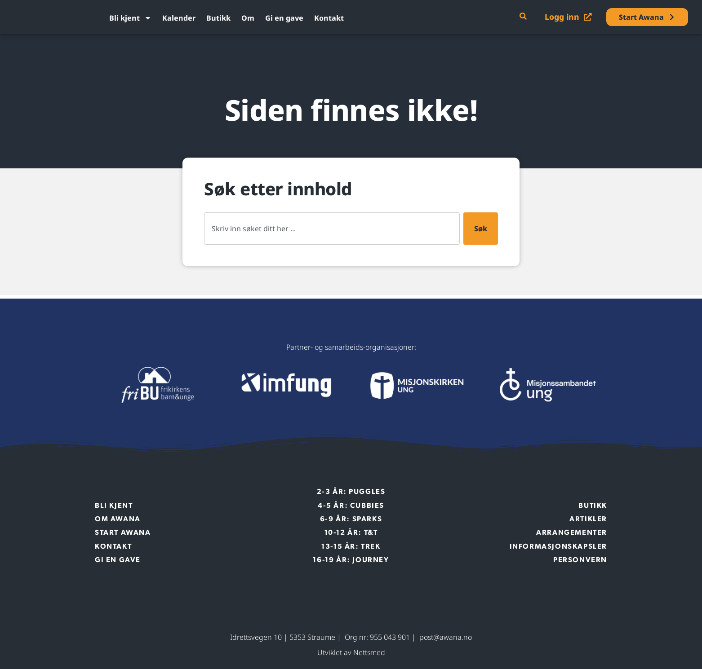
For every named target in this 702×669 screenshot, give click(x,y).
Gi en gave (284, 18)
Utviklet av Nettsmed (351, 652)
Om (247, 18)
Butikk (218, 18)
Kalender (178, 18)
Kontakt (329, 18)
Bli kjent (130, 18)
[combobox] (332, 228)
